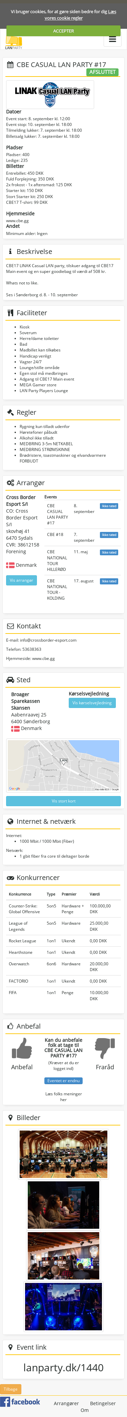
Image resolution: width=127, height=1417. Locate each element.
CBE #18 (55, 534)
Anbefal (22, 1067)
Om (85, 1410)
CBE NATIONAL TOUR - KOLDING (57, 589)
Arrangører (66, 1403)
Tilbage (11, 1389)
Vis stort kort (64, 801)
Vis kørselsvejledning (92, 703)
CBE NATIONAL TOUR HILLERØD (57, 560)
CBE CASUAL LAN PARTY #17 (57, 514)
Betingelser (103, 1403)
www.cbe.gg (17, 220)
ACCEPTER (63, 31)
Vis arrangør (21, 580)
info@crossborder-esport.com (48, 640)
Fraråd (105, 1067)
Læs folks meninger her (63, 1096)
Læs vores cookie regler (81, 14)
